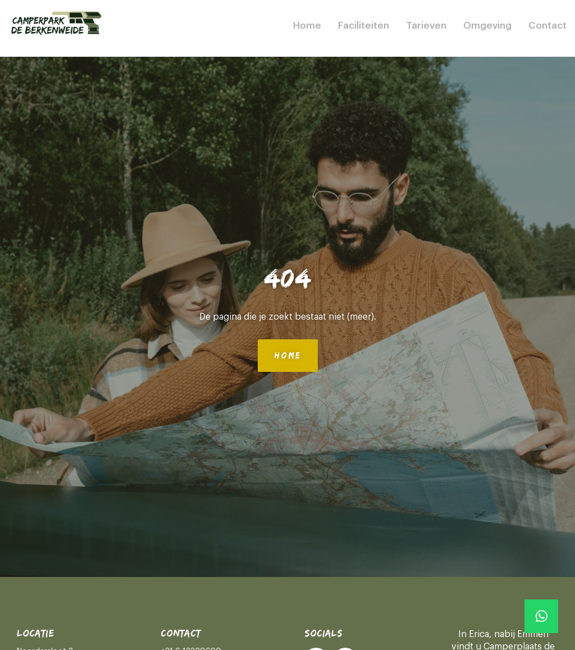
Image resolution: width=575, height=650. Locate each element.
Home (307, 25)
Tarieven (426, 25)
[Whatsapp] (541, 616)
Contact (547, 25)
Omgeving (487, 25)
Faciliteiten (363, 25)
